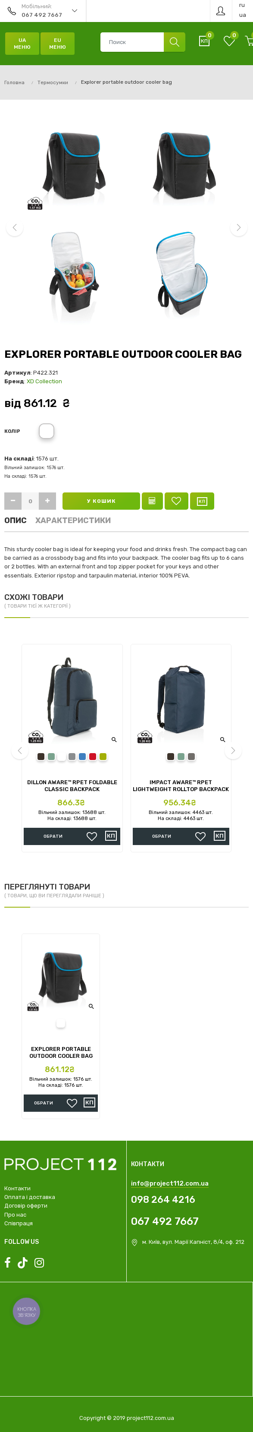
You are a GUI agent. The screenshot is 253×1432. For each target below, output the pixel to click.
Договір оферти (25, 1205)
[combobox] (142, 42)
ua (242, 15)
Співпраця (18, 1223)
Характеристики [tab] (73, 520)
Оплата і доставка (29, 1197)
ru (242, 5)
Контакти (17, 1188)
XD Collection (44, 381)
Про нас (15, 1214)
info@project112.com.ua (170, 1183)
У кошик (101, 501)
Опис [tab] (15, 520)
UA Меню (22, 43)
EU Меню (57, 43)
